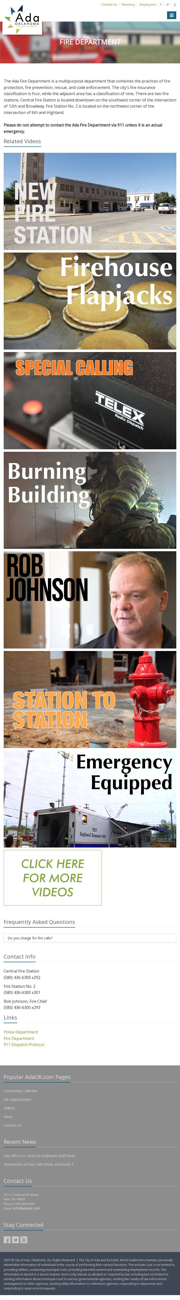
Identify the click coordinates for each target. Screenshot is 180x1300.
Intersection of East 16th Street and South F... (40, 1164)
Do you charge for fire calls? (30, 938)
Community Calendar (20, 1090)
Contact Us (109, 4)
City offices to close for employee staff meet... (40, 1155)
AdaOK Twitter (15, 1239)
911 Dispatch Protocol (24, 1044)
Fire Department (19, 1038)
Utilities (9, 1108)
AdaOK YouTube (23, 1239)
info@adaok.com (26, 1208)
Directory (128, 4)
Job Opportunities (17, 1099)
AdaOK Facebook (7, 1239)
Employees (147, 4)
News (8, 1116)
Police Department (21, 1032)
